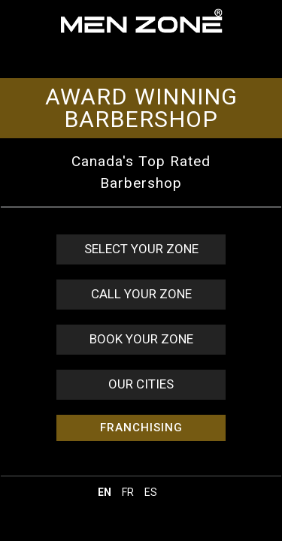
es (150, 492)
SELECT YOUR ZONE (141, 248)
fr (128, 492)
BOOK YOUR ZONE (141, 338)
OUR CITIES (141, 383)
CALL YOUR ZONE (141, 293)
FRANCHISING (141, 427)
